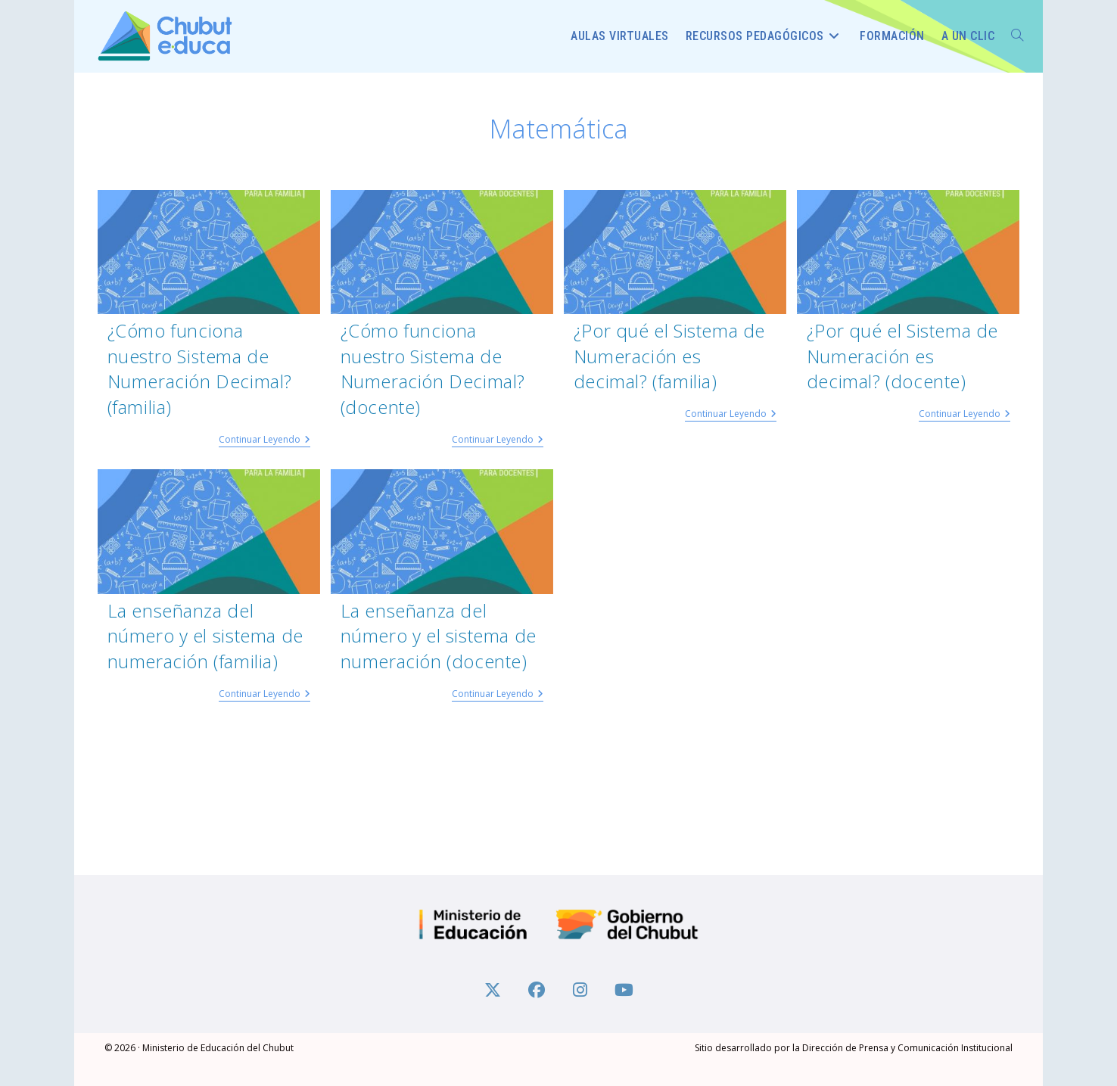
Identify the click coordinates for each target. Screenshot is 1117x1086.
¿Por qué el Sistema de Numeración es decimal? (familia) (669, 356)
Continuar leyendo (264, 440)
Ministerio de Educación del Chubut (218, 1047)
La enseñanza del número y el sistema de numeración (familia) (205, 636)
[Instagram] (580, 988)
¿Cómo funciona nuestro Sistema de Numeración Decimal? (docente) (433, 368)
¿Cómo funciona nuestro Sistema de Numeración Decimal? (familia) (199, 368)
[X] (492, 988)
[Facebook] (536, 988)
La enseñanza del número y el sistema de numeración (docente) (439, 636)
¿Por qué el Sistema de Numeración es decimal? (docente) (902, 356)
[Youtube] (624, 988)
